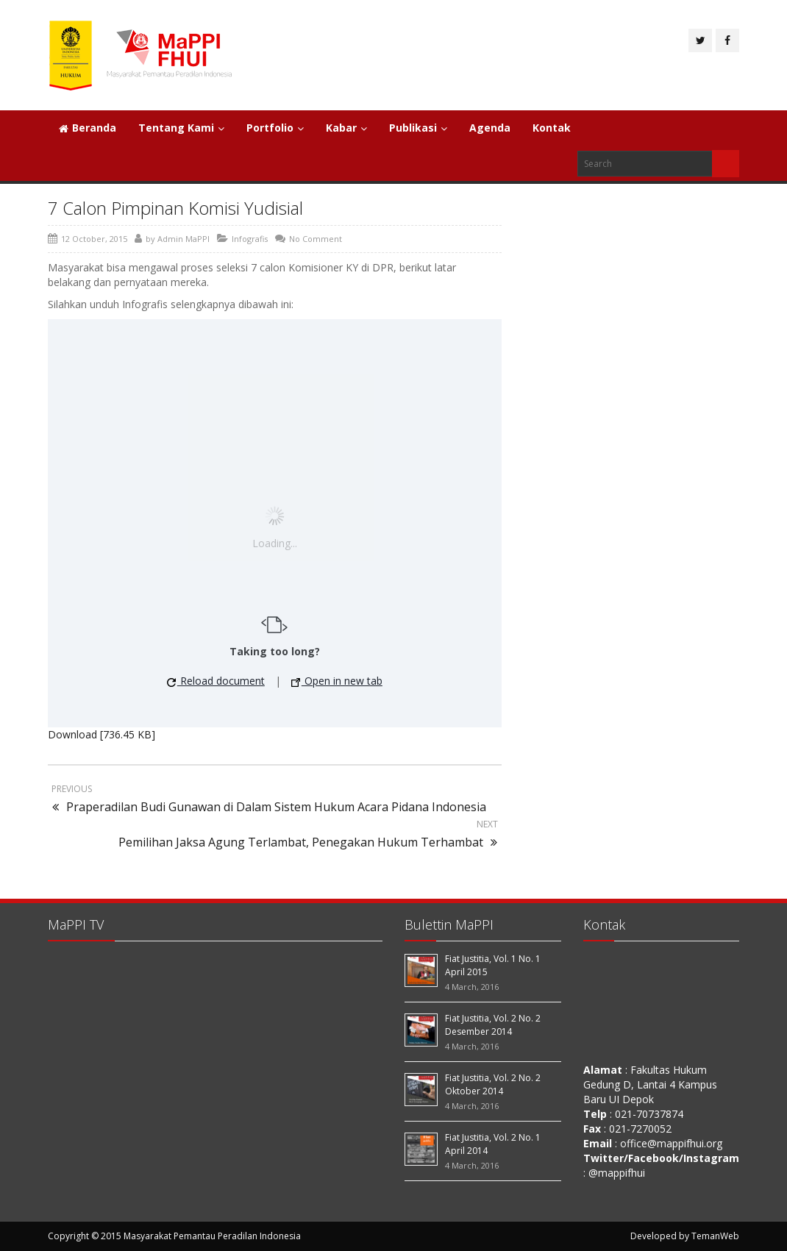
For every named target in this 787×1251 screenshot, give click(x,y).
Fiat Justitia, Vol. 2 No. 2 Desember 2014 (493, 1025)
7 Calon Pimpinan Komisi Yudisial (175, 208)
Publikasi (418, 128)
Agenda (489, 128)
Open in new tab (336, 681)
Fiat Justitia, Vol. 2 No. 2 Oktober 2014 (493, 1084)
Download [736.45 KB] (101, 734)
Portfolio (275, 128)
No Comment (315, 238)
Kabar (346, 128)
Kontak (552, 128)
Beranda (87, 128)
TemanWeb (715, 1236)
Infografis (250, 238)
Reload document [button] (216, 681)
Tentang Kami (181, 128)
